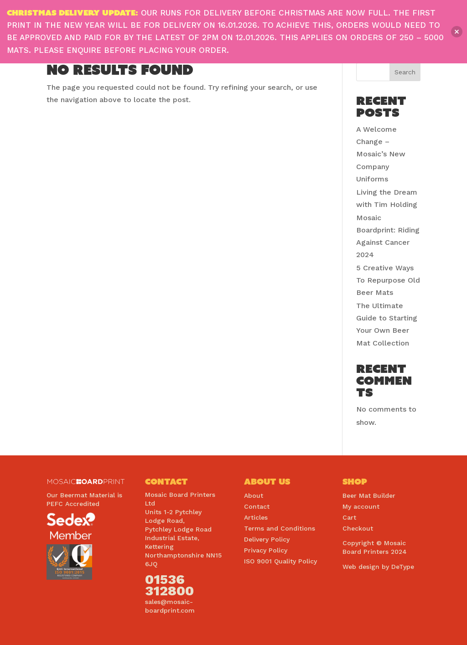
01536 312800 (169, 585)
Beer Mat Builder (368, 495)
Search (404, 72)
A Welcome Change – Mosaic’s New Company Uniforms (380, 154)
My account (360, 506)
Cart (349, 517)
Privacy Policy (265, 550)
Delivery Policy (267, 539)
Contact (257, 506)
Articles (256, 517)
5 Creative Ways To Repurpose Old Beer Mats (388, 280)
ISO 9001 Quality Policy (280, 561)
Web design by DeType (378, 566)
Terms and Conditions (279, 528)
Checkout (357, 528)
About (253, 495)
